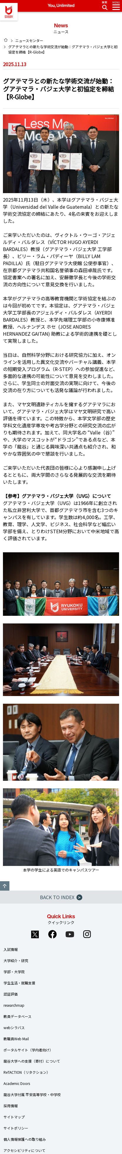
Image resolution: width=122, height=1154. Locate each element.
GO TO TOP (4, 886)
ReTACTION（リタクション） (27, 1072)
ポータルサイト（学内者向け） (28, 1049)
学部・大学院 (14, 971)
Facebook (52, 934)
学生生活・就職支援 (19, 982)
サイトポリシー (16, 1127)
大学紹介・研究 (16, 960)
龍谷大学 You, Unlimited (9, 12)
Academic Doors (17, 1083)
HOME (6, 40)
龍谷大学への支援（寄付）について (32, 1060)
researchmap (14, 1005)
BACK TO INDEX (61, 897)
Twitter (35, 934)
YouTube (69, 934)
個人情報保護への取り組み (25, 1139)
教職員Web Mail (16, 1038)
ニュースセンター (29, 40)
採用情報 (11, 1105)
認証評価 (11, 993)
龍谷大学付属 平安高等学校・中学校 (32, 1094)
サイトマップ (14, 1116)
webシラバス (14, 1027)
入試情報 (11, 949)
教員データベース (17, 1016)
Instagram (87, 934)
